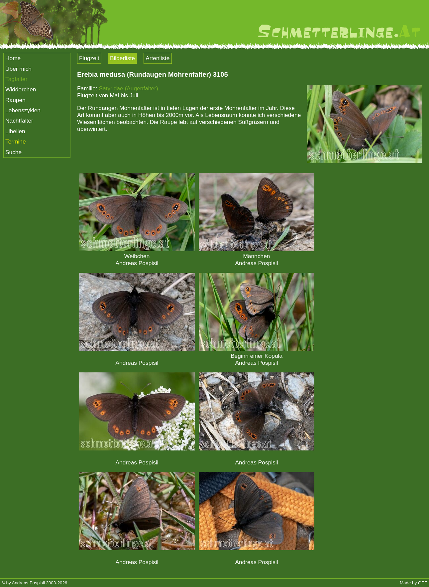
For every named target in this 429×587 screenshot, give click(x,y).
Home (13, 58)
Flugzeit (89, 58)
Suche (13, 152)
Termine (15, 141)
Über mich (18, 68)
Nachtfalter (19, 120)
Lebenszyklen (23, 110)
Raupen (15, 100)
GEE (422, 582)
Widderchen (20, 89)
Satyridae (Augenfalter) (128, 88)
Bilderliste (122, 58)
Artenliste (157, 58)
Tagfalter (16, 79)
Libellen (15, 131)
